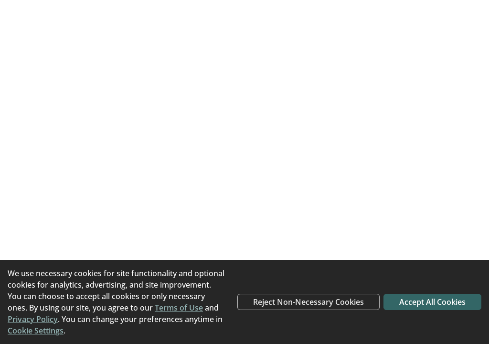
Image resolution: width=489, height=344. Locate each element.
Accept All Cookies (432, 302)
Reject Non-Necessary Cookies (308, 302)
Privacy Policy (33, 319)
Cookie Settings (36, 330)
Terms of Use (179, 307)
